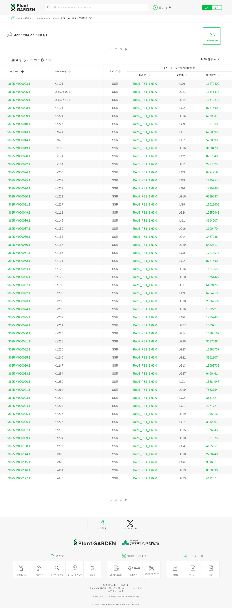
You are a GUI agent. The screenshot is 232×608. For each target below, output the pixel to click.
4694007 (212, 220)
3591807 (212, 357)
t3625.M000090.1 (19, 381)
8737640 (212, 107)
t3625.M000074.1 (19, 309)
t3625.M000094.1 (19, 405)
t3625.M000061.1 (19, 252)
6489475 (212, 285)
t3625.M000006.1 (19, 99)
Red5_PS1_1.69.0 (145, 83)
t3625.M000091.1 (19, 389)
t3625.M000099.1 (19, 438)
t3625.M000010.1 (19, 124)
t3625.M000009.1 (19, 116)
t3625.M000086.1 (19, 365)
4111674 (212, 478)
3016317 (212, 462)
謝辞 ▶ (125, 585)
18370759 (212, 438)
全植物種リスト (30, 18)
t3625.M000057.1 (19, 228)
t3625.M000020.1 (19, 156)
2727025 (212, 164)
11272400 (212, 83)
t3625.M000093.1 (19, 397)
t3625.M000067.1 (19, 285)
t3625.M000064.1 (19, 269)
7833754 (212, 389)
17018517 (212, 252)
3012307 (212, 422)
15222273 (212, 309)
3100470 (212, 148)
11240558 (212, 269)
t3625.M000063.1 (19, 260)
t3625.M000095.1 (19, 413)
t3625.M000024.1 (19, 172)
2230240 (212, 454)
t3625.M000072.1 (19, 293)
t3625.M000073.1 (19, 301)
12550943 (212, 212)
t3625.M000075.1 (19, 317)
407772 (211, 405)
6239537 (212, 116)
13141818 (212, 91)
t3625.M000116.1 (19, 470)
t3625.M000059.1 (19, 236)
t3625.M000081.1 (19, 341)
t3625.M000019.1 (19, 148)
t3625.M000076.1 (19, 325)
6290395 (212, 132)
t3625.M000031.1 (19, 204)
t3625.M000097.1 (19, 430)
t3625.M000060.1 (19, 244)
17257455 (212, 188)
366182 (211, 397)
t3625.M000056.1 (19, 220)
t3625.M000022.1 (19, 164)
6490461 (212, 373)
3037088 (212, 341)
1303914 (212, 325)
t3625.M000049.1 (19, 212)
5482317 (212, 244)
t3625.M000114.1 (19, 454)
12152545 (212, 180)
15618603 (212, 124)
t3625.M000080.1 (19, 333)
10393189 (212, 333)
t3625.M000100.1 (19, 446)
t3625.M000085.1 (19, 357)
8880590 (212, 470)
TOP (18, 18)
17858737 (212, 349)
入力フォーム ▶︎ (116, 591)
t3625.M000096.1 (19, 422)
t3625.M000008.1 (19, 107)
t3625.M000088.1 (19, 373)
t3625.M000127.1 (19, 478)
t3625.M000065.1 (19, 277)
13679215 (212, 99)
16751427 (212, 277)
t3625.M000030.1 (19, 196)
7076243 (212, 430)
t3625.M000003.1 (19, 83)
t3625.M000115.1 (19, 462)
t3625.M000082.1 (19, 349)
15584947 (212, 381)
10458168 (212, 413)
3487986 (212, 236)
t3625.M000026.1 (19, 188)
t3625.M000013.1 (19, 132)
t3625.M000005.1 (19, 91)
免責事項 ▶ (109, 585)
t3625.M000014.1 (19, 140)
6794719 (212, 172)
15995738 (212, 365)
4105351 (212, 446)
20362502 (212, 301)
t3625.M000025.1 (19, 180)
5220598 (212, 140)
